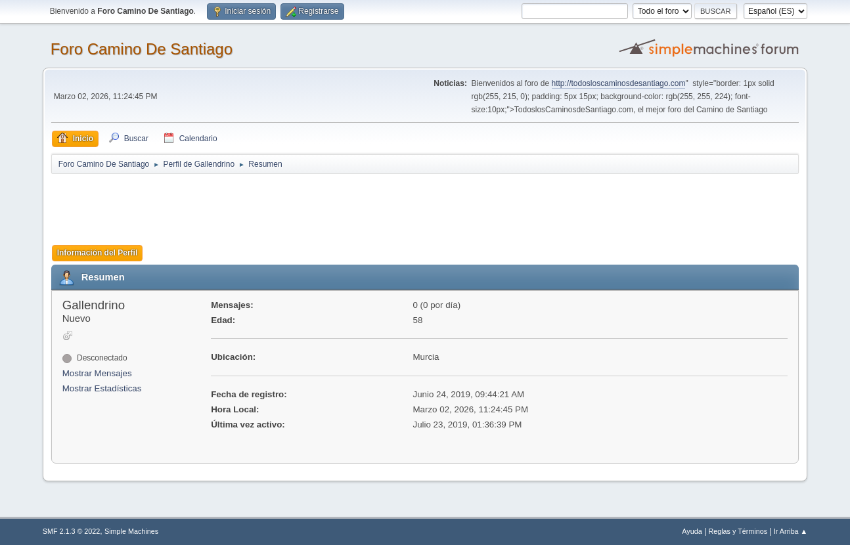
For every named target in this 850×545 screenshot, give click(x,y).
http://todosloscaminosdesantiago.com (619, 83)
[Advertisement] (282, 204)
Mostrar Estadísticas (102, 388)
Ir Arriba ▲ (790, 531)
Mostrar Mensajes (97, 373)
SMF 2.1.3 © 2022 (72, 531)
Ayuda (692, 531)
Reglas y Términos (737, 531)
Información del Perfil (97, 252)
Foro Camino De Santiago (142, 49)
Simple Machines (131, 531)
